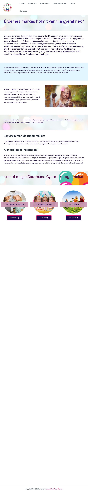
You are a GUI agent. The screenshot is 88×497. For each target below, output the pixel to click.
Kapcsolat (81, 7)
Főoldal (23, 7)
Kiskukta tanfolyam (59, 7)
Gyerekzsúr (33, 7)
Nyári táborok (45, 7)
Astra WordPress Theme (54, 489)
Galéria (72, 7)
